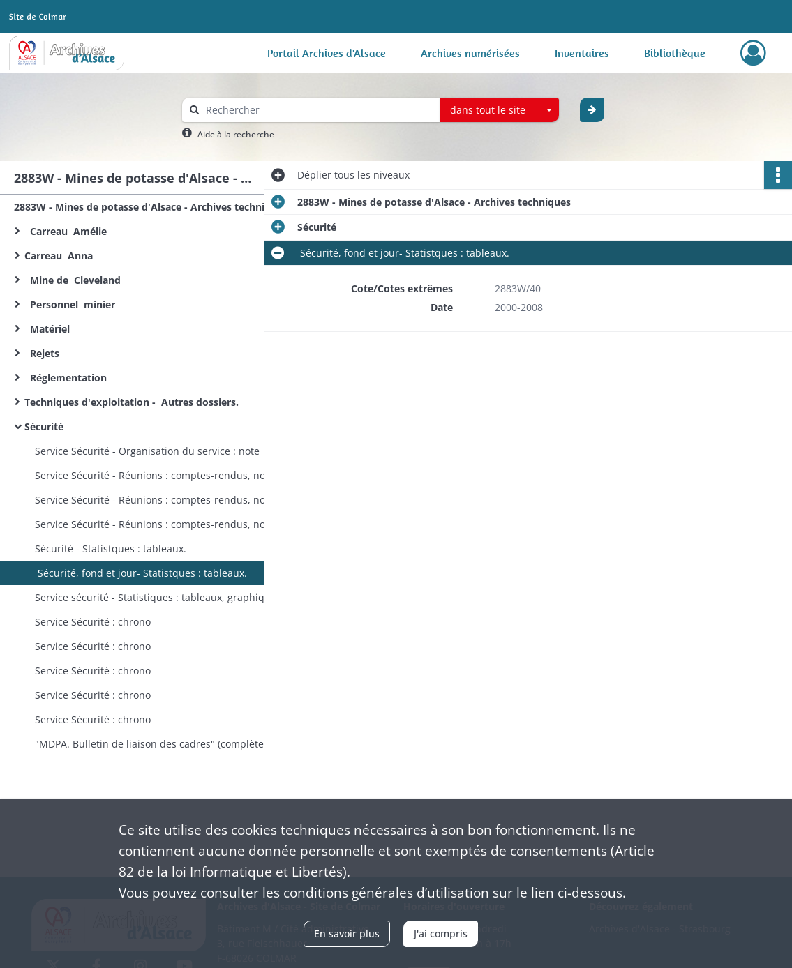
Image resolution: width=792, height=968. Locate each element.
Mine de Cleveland (75, 280)
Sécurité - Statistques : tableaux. (110, 548)
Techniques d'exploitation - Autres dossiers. (132, 402)
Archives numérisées (470, 53)
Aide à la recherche (235, 134)
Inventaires (582, 53)
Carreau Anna (61, 255)
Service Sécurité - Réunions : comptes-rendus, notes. (158, 475)
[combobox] (499, 110)
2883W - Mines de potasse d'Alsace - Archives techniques (150, 206)
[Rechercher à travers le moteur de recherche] (318, 110)
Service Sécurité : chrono (93, 621)
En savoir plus (347, 933)
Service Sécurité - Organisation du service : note (147, 450)
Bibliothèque (674, 53)
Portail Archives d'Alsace (326, 53)
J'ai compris (441, 933)
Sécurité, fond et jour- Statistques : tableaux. (141, 573)
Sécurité (46, 426)
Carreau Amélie (65, 231)
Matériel (48, 328)
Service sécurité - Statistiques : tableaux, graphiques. (159, 597)
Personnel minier (69, 304)
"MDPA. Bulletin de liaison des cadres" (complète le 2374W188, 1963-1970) (174, 743)
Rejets (43, 353)
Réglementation (68, 377)
